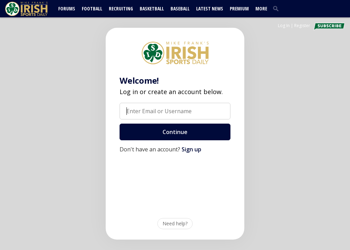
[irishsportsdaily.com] (34, 9)
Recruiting (121, 8)
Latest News (209, 8)
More (261, 8)
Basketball (152, 8)
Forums (66, 8)
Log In (284, 25)
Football (92, 8)
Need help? (175, 223)
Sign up (191, 149)
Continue (175, 132)
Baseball (180, 8)
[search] (277, 8)
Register (302, 25)
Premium (239, 8)
